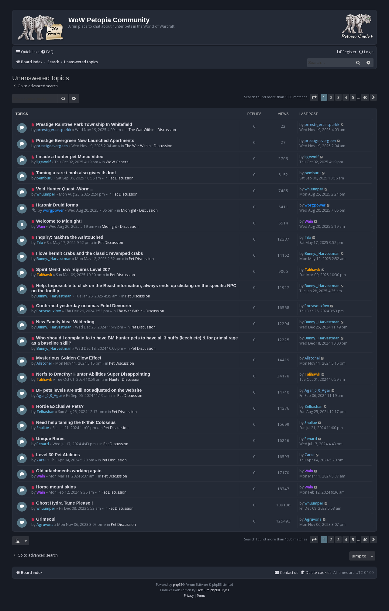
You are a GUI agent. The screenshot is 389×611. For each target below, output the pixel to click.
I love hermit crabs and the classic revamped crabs (89, 253)
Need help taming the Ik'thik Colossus (76, 422)
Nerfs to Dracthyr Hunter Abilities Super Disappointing (93, 374)
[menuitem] (47, 52)
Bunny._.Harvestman (53, 258)
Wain (40, 226)
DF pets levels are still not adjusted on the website (89, 390)
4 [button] (346, 97)
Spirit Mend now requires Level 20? (73, 269)
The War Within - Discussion (152, 129)
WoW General (117, 162)
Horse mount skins (56, 486)
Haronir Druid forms (57, 205)
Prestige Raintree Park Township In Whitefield (84, 124)
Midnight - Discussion (139, 210)
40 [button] (365, 97)
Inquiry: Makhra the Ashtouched (69, 237)
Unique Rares (50, 438)
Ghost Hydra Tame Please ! (64, 503)
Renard (42, 443)
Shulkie (42, 427)
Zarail (41, 460)
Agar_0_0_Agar (49, 395)
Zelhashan (45, 411)
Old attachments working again (69, 470)
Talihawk (44, 274)
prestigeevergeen (52, 145)
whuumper (45, 194)
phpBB (177, 584)
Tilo (39, 242)
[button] (314, 97)
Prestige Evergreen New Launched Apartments (85, 140)
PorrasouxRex (48, 311)
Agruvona (44, 524)
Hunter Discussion (124, 379)
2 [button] (331, 97)
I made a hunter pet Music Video (70, 156)
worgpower (53, 210)
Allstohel (44, 363)
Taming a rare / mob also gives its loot (76, 172)
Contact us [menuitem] (286, 572)
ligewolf (43, 162)
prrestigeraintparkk (53, 129)
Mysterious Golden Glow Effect (69, 358)
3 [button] (338, 97)
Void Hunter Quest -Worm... (64, 188)
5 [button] (353, 97)
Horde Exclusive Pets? (60, 406)
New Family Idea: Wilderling (65, 321)
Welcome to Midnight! (59, 221)
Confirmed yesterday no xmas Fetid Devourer (84, 305)
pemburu (44, 178)
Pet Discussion (120, 178)
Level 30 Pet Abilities (58, 454)
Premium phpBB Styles (212, 590)
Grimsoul (46, 519)
